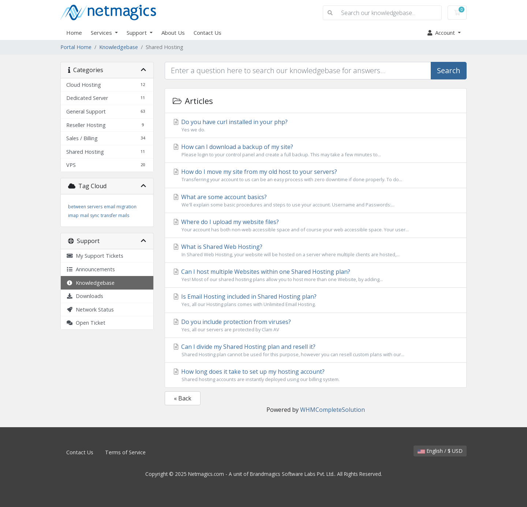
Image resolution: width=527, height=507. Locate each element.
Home (74, 32)
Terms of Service (125, 452)
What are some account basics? (315, 200)
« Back (182, 398)
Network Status (90, 309)
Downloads (84, 295)
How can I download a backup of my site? (315, 150)
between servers (85, 207)
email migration (120, 207)
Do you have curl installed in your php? (315, 125)
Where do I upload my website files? (315, 225)
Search (448, 70)
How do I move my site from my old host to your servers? (315, 175)
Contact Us (207, 32)
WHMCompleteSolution (332, 410)
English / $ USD (440, 450)
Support (137, 32)
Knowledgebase (118, 47)
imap (73, 215)
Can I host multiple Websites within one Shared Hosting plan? (315, 275)
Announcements (90, 269)
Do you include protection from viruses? (315, 325)
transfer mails (115, 215)
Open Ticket (85, 322)
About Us (173, 32)
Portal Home (75, 47)
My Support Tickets (94, 255)
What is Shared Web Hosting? (315, 250)
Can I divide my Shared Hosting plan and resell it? (315, 350)
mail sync (89, 215)
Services (102, 32)
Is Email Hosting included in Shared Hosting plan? (315, 300)
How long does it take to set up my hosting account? (315, 375)
